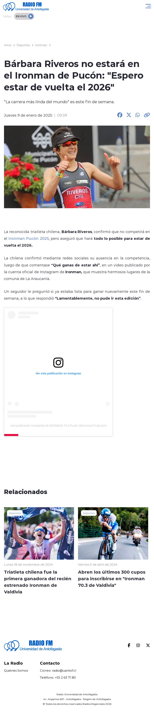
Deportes (23, 45)
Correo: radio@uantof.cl (58, 670)
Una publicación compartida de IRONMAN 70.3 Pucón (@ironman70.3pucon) (58, 425)
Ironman (41, 45)
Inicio (7, 45)
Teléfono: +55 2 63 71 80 (58, 677)
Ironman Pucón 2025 (28, 238)
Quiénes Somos (16, 670)
